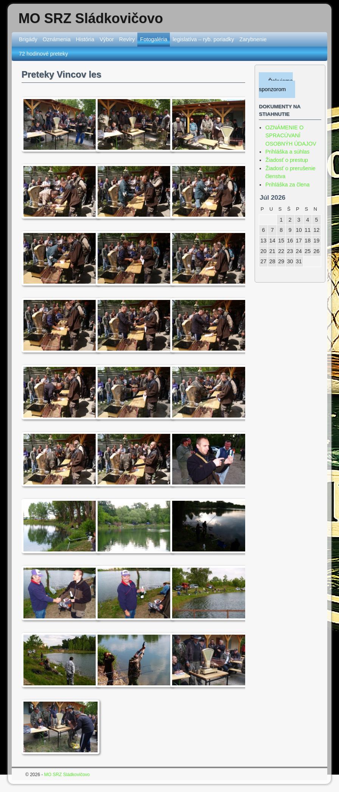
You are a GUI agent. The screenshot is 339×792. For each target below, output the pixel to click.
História (85, 39)
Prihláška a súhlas (287, 152)
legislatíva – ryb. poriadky (203, 39)
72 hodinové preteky (43, 54)
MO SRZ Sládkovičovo (91, 18)
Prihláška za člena (287, 185)
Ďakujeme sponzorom (276, 85)
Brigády (28, 39)
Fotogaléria (153, 39)
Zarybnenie (253, 39)
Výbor (107, 39)
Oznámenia (57, 39)
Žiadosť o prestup (286, 160)
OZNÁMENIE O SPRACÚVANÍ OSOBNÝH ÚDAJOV (290, 135)
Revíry (127, 39)
